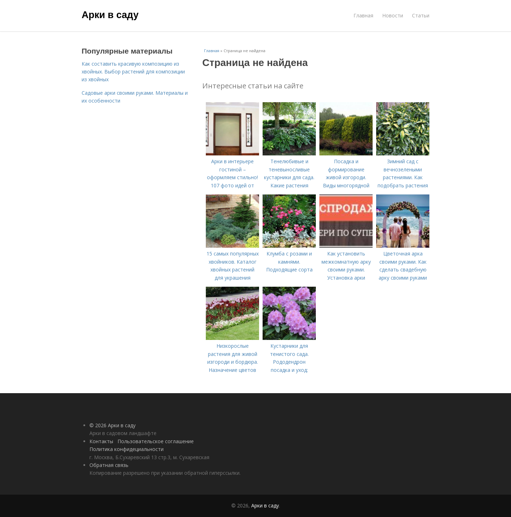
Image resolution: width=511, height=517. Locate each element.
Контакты (101, 441)
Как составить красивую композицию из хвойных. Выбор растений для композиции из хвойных (133, 71)
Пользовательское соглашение (155, 441)
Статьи (420, 15)
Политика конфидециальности (126, 449)
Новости (392, 15)
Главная (363, 15)
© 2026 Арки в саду (112, 425)
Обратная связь (108, 465)
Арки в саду (110, 15)
